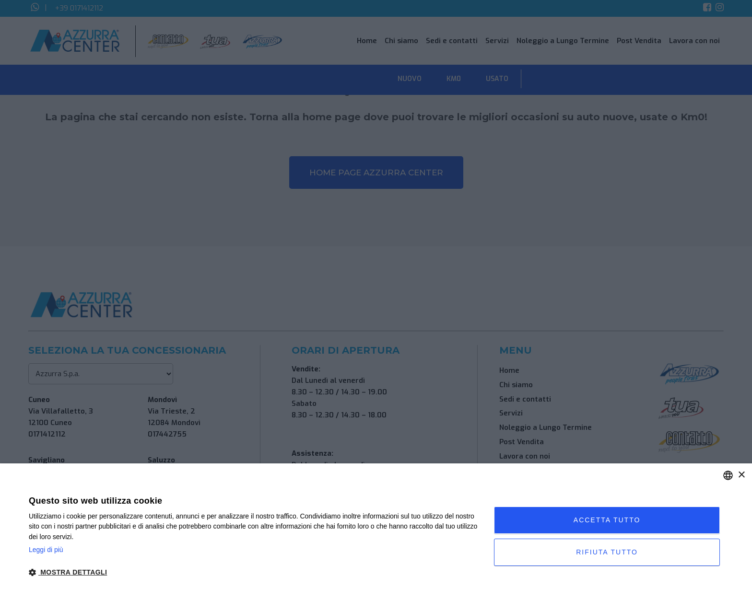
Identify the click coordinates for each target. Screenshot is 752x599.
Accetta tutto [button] (607, 520)
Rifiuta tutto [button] (607, 552)
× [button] (741, 475)
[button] (254, 572)
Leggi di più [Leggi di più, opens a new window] (46, 549)
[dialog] (376, 531)
